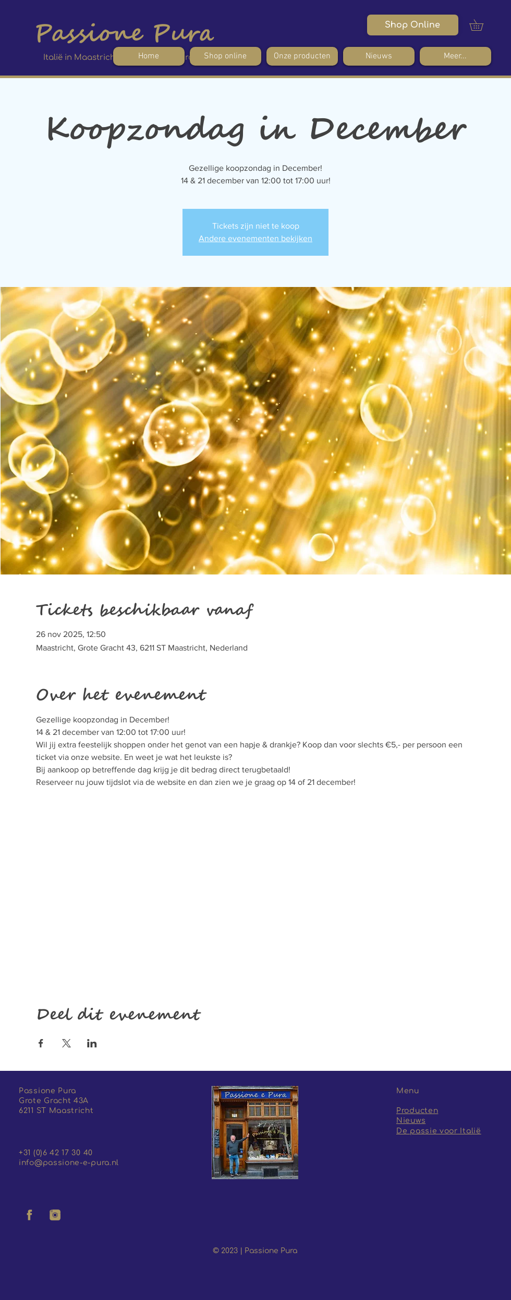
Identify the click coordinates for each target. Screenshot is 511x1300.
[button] (481, 25)
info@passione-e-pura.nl (69, 1163)
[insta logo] (55, 1215)
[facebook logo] (30, 1215)
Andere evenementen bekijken (255, 238)
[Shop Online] (412, 25)
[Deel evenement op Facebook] (41, 1043)
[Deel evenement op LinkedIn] (92, 1043)
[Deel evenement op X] (66, 1043)
